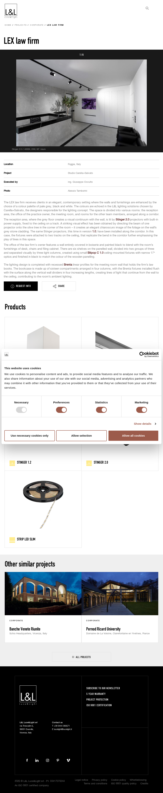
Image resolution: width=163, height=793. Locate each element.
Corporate (37, 25)
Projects (21, 25)
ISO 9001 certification (99, 705)
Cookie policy (118, 780)
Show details (142, 423)
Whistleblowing (138, 780)
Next (156, 54)
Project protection (97, 699)
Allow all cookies (133, 435)
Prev (7, 54)
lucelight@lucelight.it (63, 729)
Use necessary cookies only (29, 435)
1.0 (94, 231)
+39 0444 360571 (62, 726)
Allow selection (81, 435)
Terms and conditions (95, 783)
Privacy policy (99, 780)
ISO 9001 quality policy (124, 783)
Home (8, 25)
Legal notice (81, 780)
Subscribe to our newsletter (103, 688)
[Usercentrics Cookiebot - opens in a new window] (142, 354)
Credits (144, 783)
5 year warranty (96, 693)
